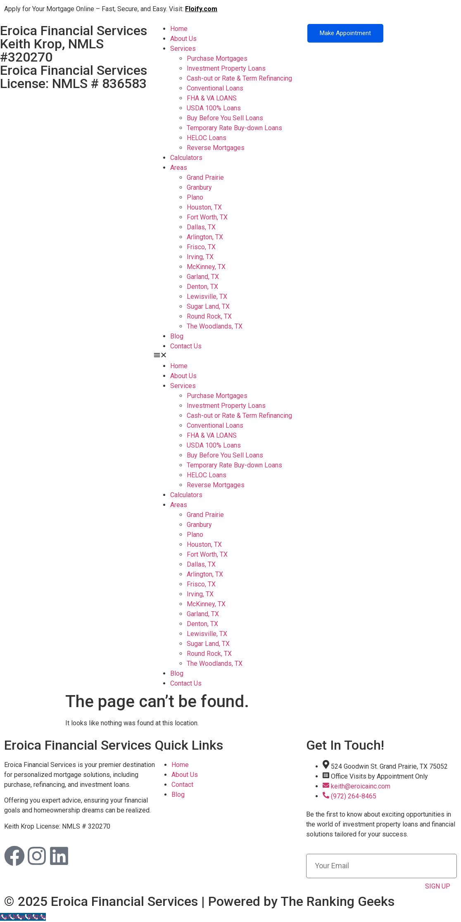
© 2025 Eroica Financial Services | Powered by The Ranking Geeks (199, 901)
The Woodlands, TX (214, 326)
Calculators (186, 158)
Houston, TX (204, 207)
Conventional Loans (215, 88)
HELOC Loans (206, 138)
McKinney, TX (206, 267)
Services (183, 48)
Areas (178, 168)
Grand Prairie (205, 177)
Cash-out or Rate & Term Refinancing (239, 78)
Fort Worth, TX (207, 217)
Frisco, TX (201, 247)
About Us (183, 39)
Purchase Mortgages (217, 58)
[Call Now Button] (23, 917)
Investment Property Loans (226, 68)
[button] (230, 356)
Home (179, 29)
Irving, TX (200, 257)
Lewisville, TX (207, 296)
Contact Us (186, 346)
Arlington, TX (205, 237)
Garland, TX (203, 277)
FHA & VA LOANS (212, 98)
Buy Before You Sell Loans (225, 118)
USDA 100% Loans (214, 108)
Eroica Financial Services (77, 745)
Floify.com (201, 9)
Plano (195, 197)
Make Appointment (345, 33)
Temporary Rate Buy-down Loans (234, 128)
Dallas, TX (201, 227)
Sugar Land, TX (208, 306)
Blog (176, 336)
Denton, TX (202, 287)
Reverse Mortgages (216, 148)
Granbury (199, 187)
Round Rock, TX (209, 316)
